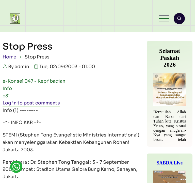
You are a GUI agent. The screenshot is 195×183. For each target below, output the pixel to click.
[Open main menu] (164, 19)
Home (9, 57)
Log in (10, 103)
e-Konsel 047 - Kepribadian (34, 81)
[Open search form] (179, 18)
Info (7, 89)
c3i (6, 96)
